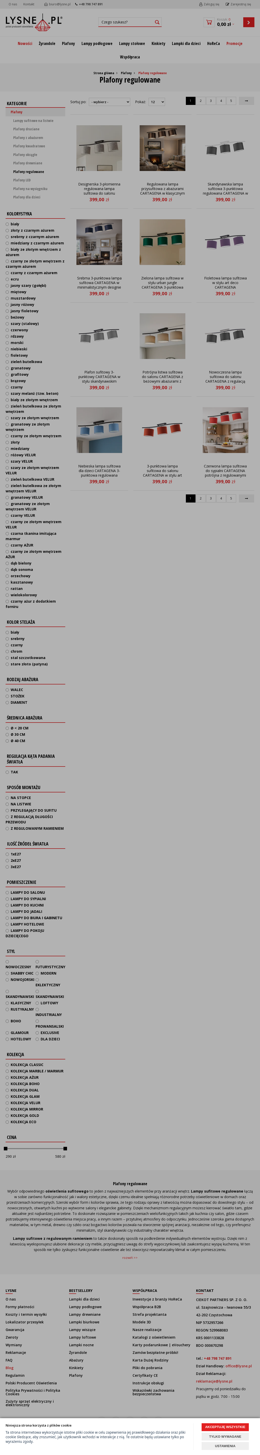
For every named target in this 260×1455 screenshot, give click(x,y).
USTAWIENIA (225, 1446)
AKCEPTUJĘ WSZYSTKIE (225, 1427)
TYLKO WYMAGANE (225, 1436)
